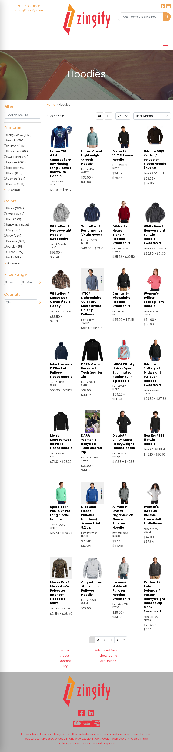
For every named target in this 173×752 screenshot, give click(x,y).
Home (64, 650)
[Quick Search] (140, 16)
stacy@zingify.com (29, 10)
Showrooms (108, 655)
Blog (65, 666)
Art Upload (108, 661)
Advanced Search (108, 650)
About (64, 655)
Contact (65, 661)
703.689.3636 (29, 6)
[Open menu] (165, 44)
